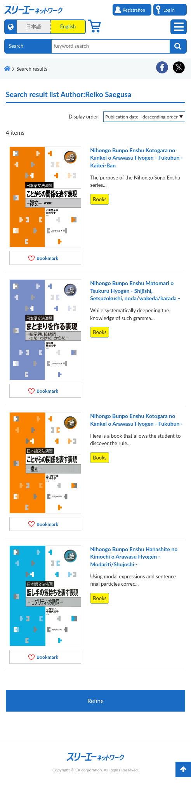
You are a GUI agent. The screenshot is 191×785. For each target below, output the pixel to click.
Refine (95, 700)
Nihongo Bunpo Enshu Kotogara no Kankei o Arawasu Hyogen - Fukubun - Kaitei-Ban (136, 158)
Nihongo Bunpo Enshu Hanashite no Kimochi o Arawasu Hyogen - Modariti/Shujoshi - (133, 556)
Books (99, 199)
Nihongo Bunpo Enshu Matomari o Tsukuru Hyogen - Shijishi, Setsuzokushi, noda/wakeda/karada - (135, 290)
